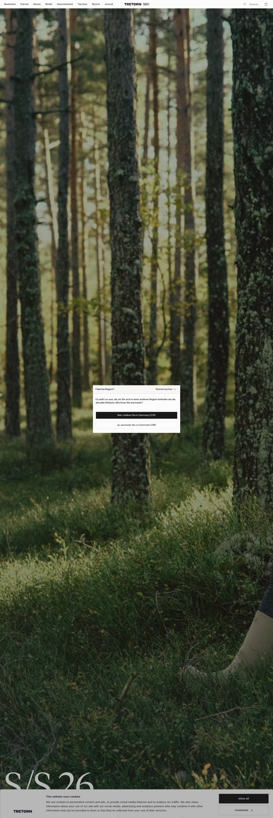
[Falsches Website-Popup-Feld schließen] (165, 389)
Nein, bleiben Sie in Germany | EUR (136, 415)
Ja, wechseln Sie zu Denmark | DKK (136, 425)
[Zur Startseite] (136, 4)
